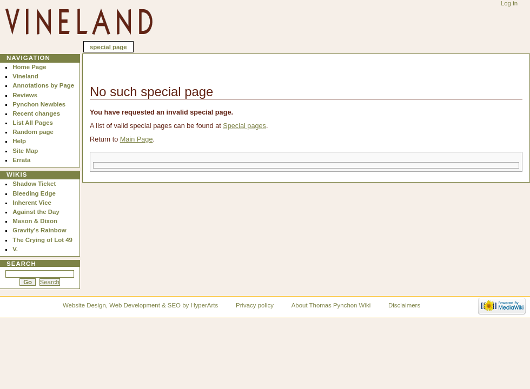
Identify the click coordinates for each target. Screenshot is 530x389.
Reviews (24, 95)
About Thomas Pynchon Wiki (331, 305)
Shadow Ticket (34, 183)
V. (15, 249)
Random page (33, 132)
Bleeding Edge (34, 193)
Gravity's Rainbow (39, 230)
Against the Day (35, 212)
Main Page (136, 139)
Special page (108, 47)
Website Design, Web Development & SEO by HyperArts (140, 305)
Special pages (244, 126)
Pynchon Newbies (38, 104)
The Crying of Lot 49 (42, 240)
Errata (21, 160)
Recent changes (36, 113)
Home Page (29, 67)
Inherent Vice (31, 202)
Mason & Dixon (34, 221)
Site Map (25, 150)
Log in (509, 3)
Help (19, 141)
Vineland (25, 76)
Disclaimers (404, 305)
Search (21, 263)
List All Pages (32, 122)
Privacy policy (255, 305)
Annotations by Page (43, 85)
